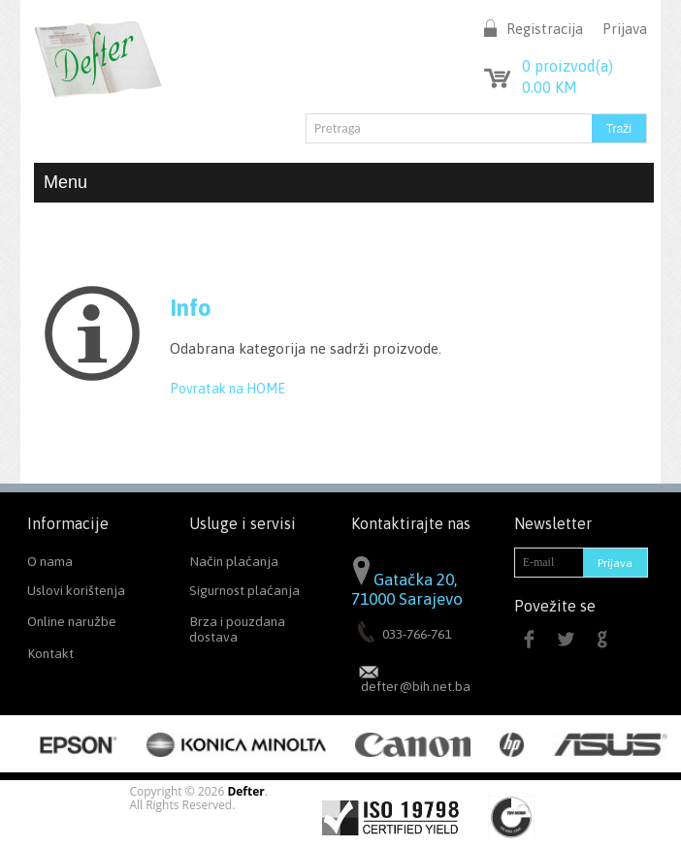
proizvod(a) (567, 66)
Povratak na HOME (227, 388)
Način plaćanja (233, 561)
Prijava (624, 28)
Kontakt (50, 653)
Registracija (544, 28)
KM (549, 87)
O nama (50, 561)
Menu (344, 182)
